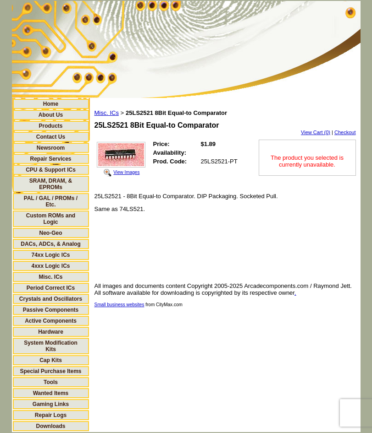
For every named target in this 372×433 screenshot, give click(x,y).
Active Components (51, 321)
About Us (51, 115)
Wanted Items (51, 393)
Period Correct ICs (51, 288)
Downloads (50, 426)
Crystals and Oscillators (50, 299)
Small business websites (119, 304)
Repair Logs (51, 415)
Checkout (344, 132)
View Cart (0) (315, 132)
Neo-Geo (50, 233)
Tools (51, 382)
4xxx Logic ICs (50, 266)
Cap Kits (50, 360)
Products (50, 126)
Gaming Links (51, 404)
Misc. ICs (50, 277)
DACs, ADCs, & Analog (50, 244)
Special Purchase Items (50, 371)
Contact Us (50, 137)
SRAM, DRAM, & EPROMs (50, 184)
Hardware (50, 332)
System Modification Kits (51, 346)
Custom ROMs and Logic (50, 218)
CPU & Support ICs (51, 170)
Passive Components (50, 310)
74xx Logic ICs (50, 255)
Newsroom (51, 148)
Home (50, 104)
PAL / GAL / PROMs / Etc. (51, 201)
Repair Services (50, 159)
